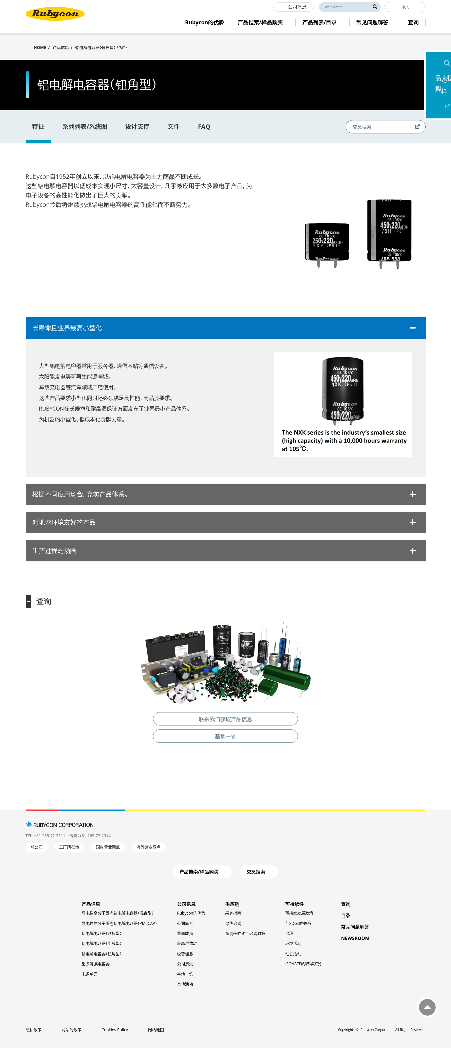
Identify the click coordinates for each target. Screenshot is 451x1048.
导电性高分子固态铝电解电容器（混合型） (118, 913)
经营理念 (185, 954)
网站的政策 (72, 1030)
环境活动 (293, 943)
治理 (289, 933)
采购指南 (233, 913)
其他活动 (185, 984)
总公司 (37, 847)
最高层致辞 (187, 943)
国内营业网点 (108, 847)
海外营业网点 (149, 847)
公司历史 (185, 964)
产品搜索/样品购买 (438, 88)
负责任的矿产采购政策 (245, 933)
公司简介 (185, 923)
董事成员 (185, 933)
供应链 (232, 904)
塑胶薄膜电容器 (96, 964)
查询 (345, 904)
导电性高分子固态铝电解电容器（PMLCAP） (119, 923)
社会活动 (293, 954)
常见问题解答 (355, 927)
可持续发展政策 (299, 913)
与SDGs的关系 (298, 923)
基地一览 (185, 974)
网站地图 (156, 1030)
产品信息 (61, 47)
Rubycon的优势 (191, 913)
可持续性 (294, 904)
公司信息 (186, 904)
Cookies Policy (115, 1030)
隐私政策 (34, 1030)
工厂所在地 (69, 847)
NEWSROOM (355, 938)
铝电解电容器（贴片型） (102, 933)
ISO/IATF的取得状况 (303, 964)
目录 (345, 915)
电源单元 (90, 974)
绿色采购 (233, 923)
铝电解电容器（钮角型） (102, 954)
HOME (40, 47)
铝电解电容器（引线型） (102, 943)
